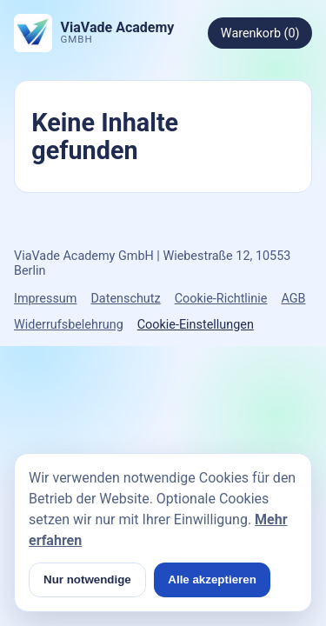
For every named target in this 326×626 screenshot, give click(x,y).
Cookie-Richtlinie (221, 298)
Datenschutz (125, 298)
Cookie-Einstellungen (195, 324)
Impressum (45, 298)
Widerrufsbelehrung (68, 324)
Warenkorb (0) (260, 33)
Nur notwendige (87, 579)
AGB (293, 298)
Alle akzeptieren (212, 579)
